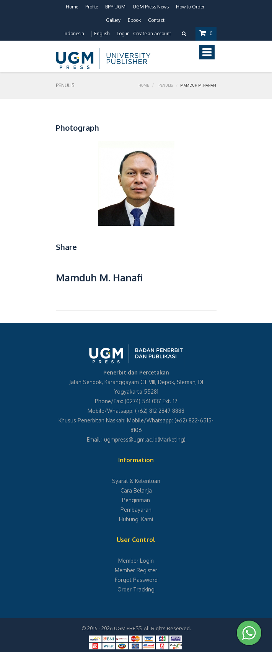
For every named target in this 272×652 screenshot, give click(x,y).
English (101, 33)
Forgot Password (136, 579)
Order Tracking (136, 589)
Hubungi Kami (136, 519)
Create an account (152, 33)
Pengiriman (136, 500)
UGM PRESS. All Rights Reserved (152, 628)
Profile (91, 7)
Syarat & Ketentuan (136, 481)
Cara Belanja (136, 490)
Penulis (165, 85)
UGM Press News (151, 7)
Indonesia (74, 33)
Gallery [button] (113, 20)
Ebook (134, 20)
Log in (123, 33)
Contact (156, 20)
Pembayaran (136, 509)
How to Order (190, 7)
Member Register (136, 570)
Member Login (136, 560)
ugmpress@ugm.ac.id (131, 439)
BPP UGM (115, 7)
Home (72, 7)
